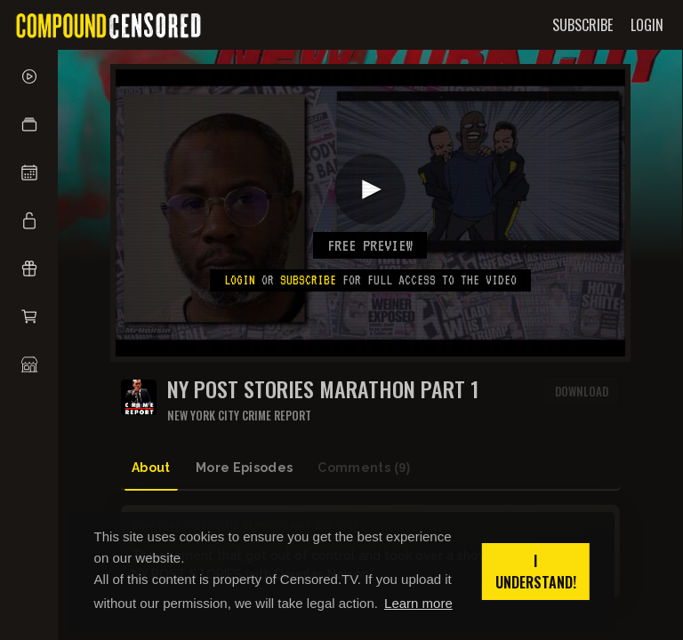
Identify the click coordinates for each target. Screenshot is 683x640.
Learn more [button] (418, 603)
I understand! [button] (535, 571)
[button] (29, 124)
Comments (363, 468)
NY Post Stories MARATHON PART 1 (322, 389)
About (151, 467)
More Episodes (244, 467)
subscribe (308, 280)
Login (239, 280)
